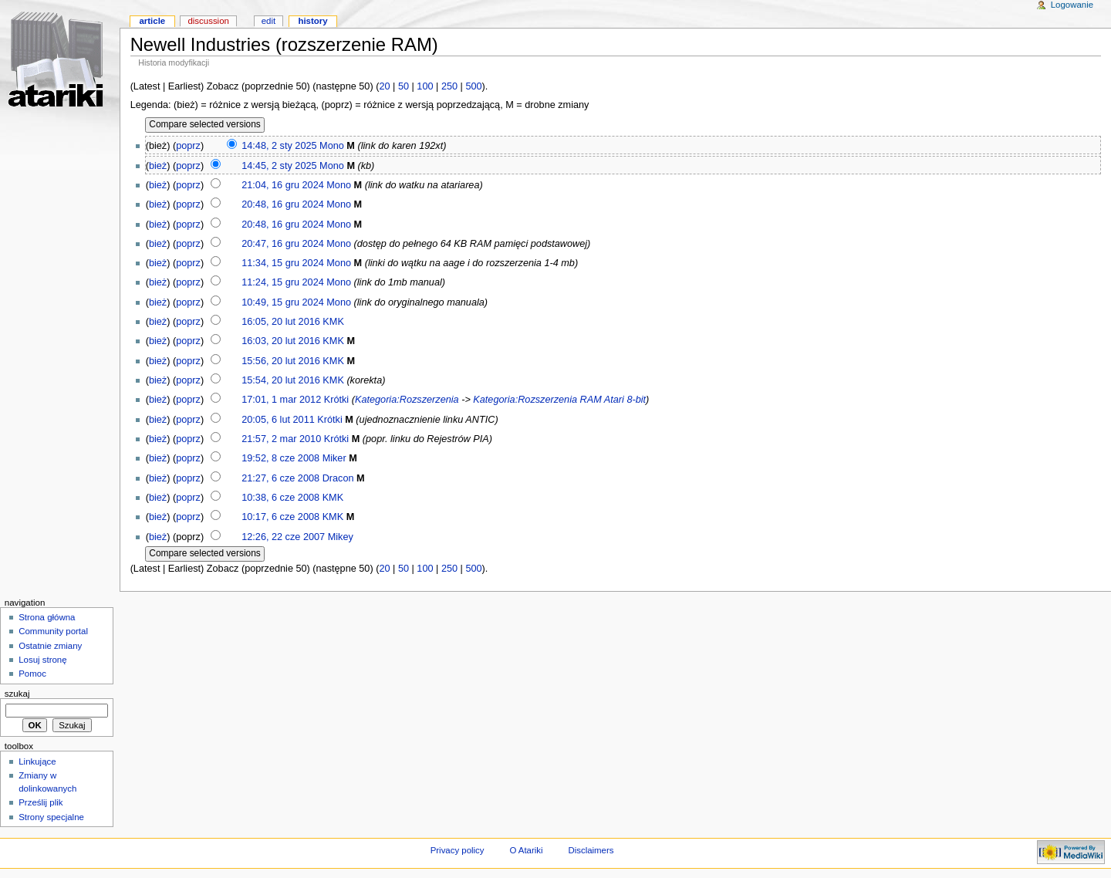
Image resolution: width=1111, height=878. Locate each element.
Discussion (207, 20)
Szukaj (17, 693)
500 (473, 86)
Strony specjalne (51, 817)
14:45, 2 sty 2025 (278, 165)
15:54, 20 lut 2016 (280, 380)
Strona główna (47, 617)
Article (152, 20)
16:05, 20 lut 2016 (280, 321)
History (312, 20)
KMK (333, 321)
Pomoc (32, 673)
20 (384, 86)
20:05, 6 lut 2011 (278, 419)
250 (449, 86)
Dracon (338, 478)
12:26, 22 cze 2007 (283, 537)
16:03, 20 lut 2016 (280, 341)
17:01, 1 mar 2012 (281, 399)
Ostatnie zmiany (50, 645)
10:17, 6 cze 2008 (280, 517)
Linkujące (37, 761)
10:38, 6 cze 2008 (280, 497)
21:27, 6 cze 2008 (280, 478)
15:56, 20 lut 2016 (280, 361)
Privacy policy (458, 850)
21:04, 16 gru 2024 (282, 185)
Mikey (340, 537)
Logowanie (1072, 4)
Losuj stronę (42, 659)
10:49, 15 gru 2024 (282, 302)
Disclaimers (590, 850)
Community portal (53, 631)
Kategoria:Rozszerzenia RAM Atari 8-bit (559, 399)
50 (403, 86)
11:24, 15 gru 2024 (282, 282)
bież (158, 165)
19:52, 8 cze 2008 (280, 458)
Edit (268, 20)
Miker (334, 458)
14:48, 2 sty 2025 (278, 145)
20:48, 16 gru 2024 (282, 204)
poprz (188, 145)
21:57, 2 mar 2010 (281, 439)
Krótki (336, 399)
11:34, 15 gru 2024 (282, 263)
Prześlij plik (40, 802)
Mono (331, 145)
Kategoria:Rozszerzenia (407, 399)
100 (425, 86)
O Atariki (525, 850)
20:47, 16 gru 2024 (282, 243)
